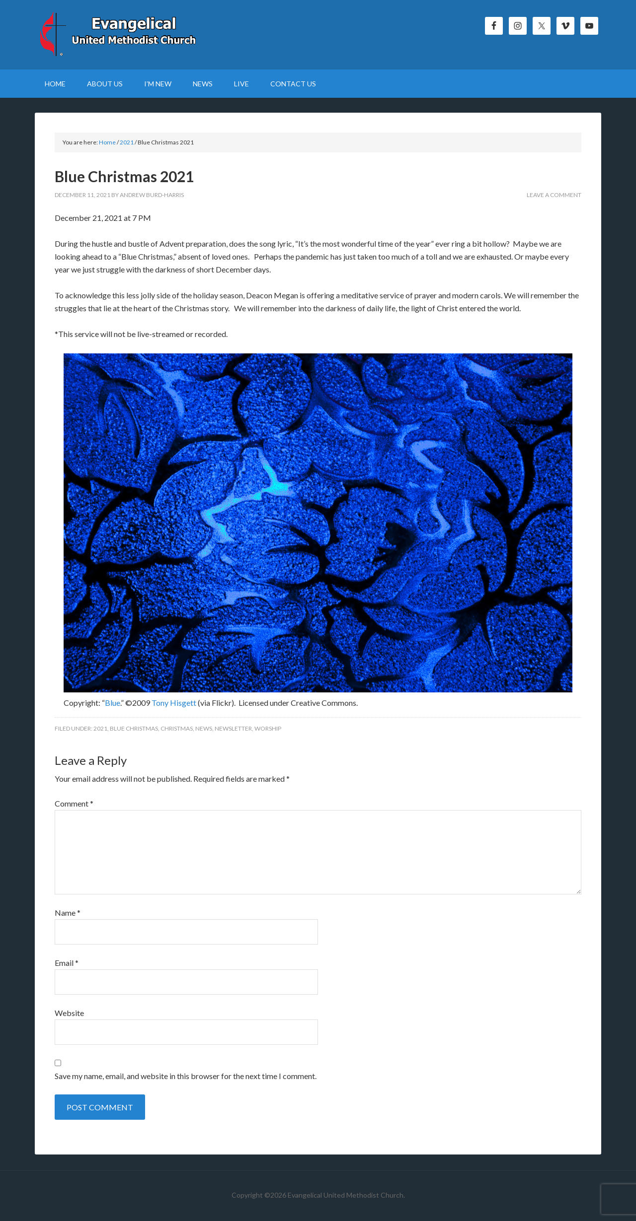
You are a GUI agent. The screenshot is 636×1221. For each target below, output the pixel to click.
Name (67, 912)
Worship (267, 728)
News (203, 728)
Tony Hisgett (174, 702)
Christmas (176, 728)
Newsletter (233, 728)
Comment (74, 803)
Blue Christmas (134, 728)
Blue (112, 702)
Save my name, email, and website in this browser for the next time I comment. (186, 1076)
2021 (100, 728)
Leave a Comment (554, 195)
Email (67, 962)
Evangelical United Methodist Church (119, 35)
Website (69, 1013)
